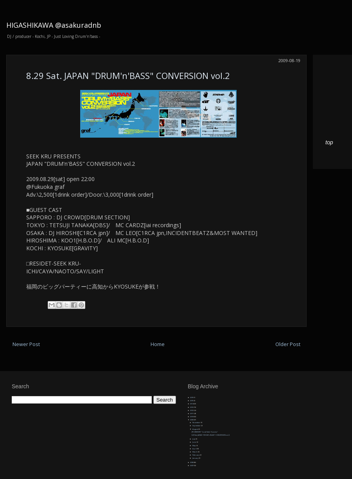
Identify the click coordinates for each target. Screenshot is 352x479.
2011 (192, 413)
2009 (192, 420)
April (194, 449)
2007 (192, 465)
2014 (192, 404)
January (195, 458)
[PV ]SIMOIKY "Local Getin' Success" (205, 432)
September (196, 426)
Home (158, 344)
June (194, 442)
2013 (192, 407)
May (194, 446)
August (195, 429)
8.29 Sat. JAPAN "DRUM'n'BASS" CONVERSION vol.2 (128, 75)
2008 (192, 462)
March (195, 452)
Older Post (287, 344)
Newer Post (26, 344)
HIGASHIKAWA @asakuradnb (53, 25)
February (196, 455)
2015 (192, 401)
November (196, 422)
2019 (192, 397)
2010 (192, 417)
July (194, 439)
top (329, 142)
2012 (192, 410)
